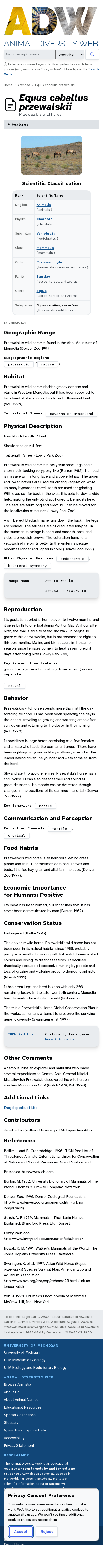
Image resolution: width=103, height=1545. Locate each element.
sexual (14, 685)
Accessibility (14, 1437)
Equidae (43, 276)
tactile (59, 828)
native (47, 364)
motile (45, 806)
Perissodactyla (49, 262)
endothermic (72, 559)
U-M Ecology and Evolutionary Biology (35, 1367)
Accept (20, 1531)
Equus (42, 291)
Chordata (45, 219)
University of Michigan (22, 1352)
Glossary (11, 1422)
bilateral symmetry (27, 565)
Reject (47, 1531)
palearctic (19, 364)
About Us (11, 1391)
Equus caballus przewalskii (55, 85)
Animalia (23, 85)
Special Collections (20, 1414)
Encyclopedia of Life (21, 1107)
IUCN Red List (22, 1034)
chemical (16, 835)
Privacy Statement (19, 1445)
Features (20, 124)
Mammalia (45, 248)
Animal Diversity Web (51, 43)
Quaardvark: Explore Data (25, 1430)
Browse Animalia (17, 1384)
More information (60, 1039)
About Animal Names (21, 1399)
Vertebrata (46, 233)
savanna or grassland (71, 413)
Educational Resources (23, 1407)
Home (8, 85)
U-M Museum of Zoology (24, 1359)
